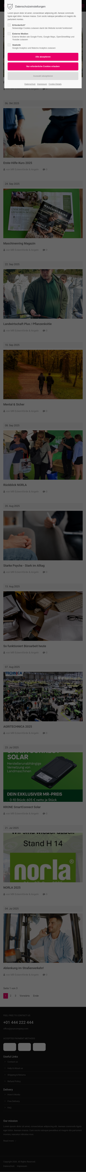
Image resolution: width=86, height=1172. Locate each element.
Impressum (42, 84)
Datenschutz (30, 84)
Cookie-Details (55, 84)
